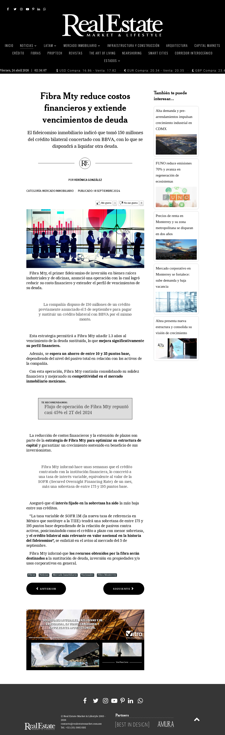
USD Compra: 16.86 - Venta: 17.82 (86, 62)
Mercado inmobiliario (58, 182)
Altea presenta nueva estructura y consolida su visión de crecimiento (174, 319)
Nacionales (87, 566)
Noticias (44, 566)
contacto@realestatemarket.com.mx (81, 715)
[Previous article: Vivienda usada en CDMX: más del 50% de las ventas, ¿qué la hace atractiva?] (46, 580)
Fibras (31, 566)
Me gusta (106, 194)
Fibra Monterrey (107, 566)
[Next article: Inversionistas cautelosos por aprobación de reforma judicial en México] (123, 580)
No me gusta (131, 194)
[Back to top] (197, 711)
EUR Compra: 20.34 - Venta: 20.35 (154, 62)
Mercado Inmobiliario (65, 566)
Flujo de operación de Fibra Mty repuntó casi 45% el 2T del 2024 (86, 401)
